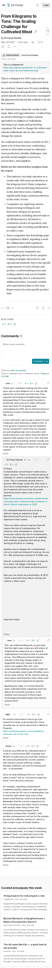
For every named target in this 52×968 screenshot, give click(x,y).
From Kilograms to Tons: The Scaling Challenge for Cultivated (19, 24)
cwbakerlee (8, 899)
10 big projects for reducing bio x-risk (24, 895)
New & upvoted (18, 370)
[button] (4, 324)
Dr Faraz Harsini (12, 38)
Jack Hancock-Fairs (12, 925)
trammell (7, 951)
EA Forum (15, 5)
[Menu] (3, 5)
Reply (5, 453)
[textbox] (25, 350)
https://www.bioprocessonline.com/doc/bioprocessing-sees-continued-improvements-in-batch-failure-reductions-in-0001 (26, 501)
